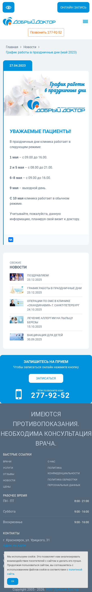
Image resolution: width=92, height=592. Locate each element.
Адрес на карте (14, 545)
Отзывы (8, 474)
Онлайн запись (73, 7)
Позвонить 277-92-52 (46, 32)
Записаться (46, 378)
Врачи (7, 461)
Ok (12, 581)
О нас (51, 461)
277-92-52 (50, 395)
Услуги (8, 467)
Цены (7, 486)
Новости (9, 480)
